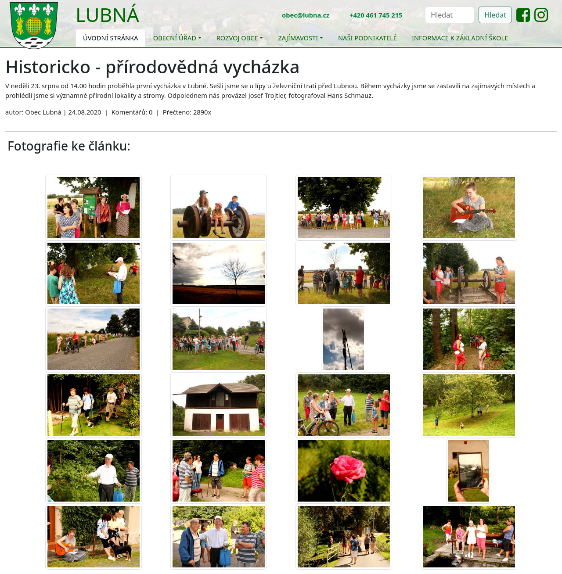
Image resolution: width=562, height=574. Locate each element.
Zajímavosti (298, 37)
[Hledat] (449, 15)
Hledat (495, 15)
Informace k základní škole (460, 37)
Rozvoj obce (237, 37)
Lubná (107, 14)
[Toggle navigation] (146, 20)
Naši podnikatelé (367, 37)
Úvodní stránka (110, 37)
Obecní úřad (174, 37)
